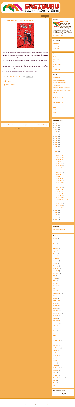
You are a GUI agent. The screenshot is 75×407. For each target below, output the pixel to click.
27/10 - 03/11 (59, 159)
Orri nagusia (25, 124)
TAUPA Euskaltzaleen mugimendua (61, 90)
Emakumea (56, 285)
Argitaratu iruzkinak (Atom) (30, 128)
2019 (56, 138)
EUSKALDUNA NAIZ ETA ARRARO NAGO (62, 200)
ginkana (55, 303)
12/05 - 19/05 (59, 183)
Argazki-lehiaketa (57, 251)
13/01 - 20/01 (59, 208)
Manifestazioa (56, 348)
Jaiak (54, 333)
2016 (56, 144)
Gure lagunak (56, 305)
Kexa (54, 335)
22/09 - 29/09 (59, 165)
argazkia (55, 253)
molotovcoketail (41, 403)
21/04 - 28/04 (59, 187)
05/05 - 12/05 (59, 185)
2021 (56, 134)
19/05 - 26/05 (59, 180)
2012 (56, 210)
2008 (56, 219)
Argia (54, 107)
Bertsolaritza (56, 273)
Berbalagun (56, 266)
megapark (55, 350)
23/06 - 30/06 (59, 174)
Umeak (55, 380)
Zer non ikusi (56, 105)
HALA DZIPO (56, 310)
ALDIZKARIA (56, 246)
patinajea (55, 358)
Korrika (55, 338)
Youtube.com (56, 69)
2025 (56, 125)
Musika (55, 353)
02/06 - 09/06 (59, 178)
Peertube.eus (56, 59)
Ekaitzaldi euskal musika (59, 97)
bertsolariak (56, 271)
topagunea (55, 375)
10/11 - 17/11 (59, 157)
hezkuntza (55, 315)
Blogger (47, 403)
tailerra (55, 372)
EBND (54, 280)
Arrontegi (55, 256)
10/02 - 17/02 (59, 197)
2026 (56, 123)
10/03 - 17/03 (59, 191)
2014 (56, 149)
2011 (56, 212)
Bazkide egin (56, 46)
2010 (56, 215)
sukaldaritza (56, 370)
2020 (56, 136)
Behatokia (55, 95)
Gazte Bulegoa (57, 300)
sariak (54, 363)
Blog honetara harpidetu (59, 229)
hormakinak (56, 323)
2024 (56, 127)
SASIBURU (65, 21)
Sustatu (55, 115)
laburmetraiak (56, 340)
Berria (54, 110)
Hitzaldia (55, 318)
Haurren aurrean (57, 313)
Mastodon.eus (56, 56)
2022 (56, 132)
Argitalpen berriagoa (7, 124)
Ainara (54, 243)
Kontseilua (55, 92)
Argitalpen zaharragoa (42, 124)
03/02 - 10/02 (59, 203)
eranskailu (55, 290)
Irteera (54, 330)
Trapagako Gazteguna (58, 377)
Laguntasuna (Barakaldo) (59, 82)
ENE (54, 288)
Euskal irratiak (56, 100)
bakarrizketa (56, 258)
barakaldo (55, 261)
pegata (55, 360)
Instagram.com (57, 64)
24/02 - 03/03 (59, 195)
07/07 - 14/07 (59, 170)
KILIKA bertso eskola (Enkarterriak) (61, 87)
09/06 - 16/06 (59, 176)
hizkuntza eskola (57, 320)
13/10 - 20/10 (59, 161)
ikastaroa (55, 325)
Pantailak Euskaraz (58, 102)
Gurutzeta (55, 308)
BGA (54, 275)
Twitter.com (56, 61)
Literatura (55, 345)
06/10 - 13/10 (59, 163)
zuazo (54, 385)
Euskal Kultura (56, 293)
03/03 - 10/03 (59, 193)
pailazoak (55, 355)
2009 (56, 217)
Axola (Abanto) (57, 85)
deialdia (55, 278)
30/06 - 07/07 (59, 172)
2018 (56, 140)
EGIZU (55, 283)
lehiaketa (55, 343)
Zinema (55, 382)
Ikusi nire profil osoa (58, 35)
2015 (56, 146)
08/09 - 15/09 (59, 168)
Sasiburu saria (56, 368)
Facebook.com (56, 66)
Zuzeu (54, 112)
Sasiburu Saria (56, 43)
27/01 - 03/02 (59, 205)
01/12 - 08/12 (59, 153)
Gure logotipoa (56, 48)
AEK (54, 241)
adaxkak (55, 238)
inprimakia (55, 328)
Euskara (55, 295)
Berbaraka (55, 268)
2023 (56, 129)
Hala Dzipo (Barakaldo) (59, 80)
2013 (56, 151)
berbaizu (55, 263)
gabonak (55, 298)
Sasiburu (55, 365)
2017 (56, 142)
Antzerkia (55, 248)
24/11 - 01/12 (59, 155)
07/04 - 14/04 (59, 189)
